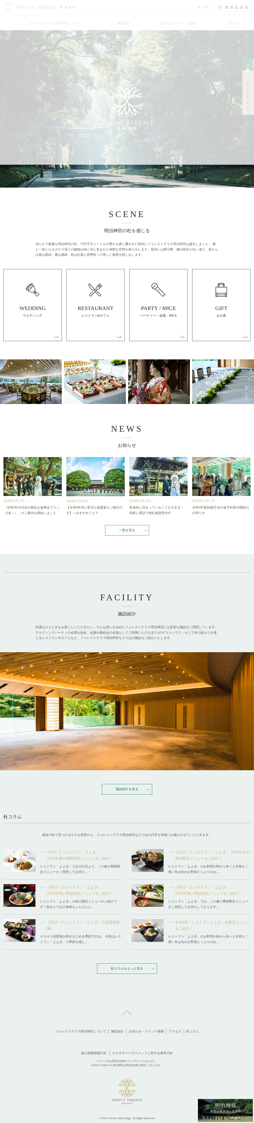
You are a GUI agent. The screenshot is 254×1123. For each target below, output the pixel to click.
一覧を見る (127, 530)
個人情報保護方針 (94, 1053)
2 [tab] (123, 181)
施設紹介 (117, 1031)
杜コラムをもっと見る (127, 968)
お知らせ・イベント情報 (146, 1031)
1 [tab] (116, 181)
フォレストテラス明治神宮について (80, 1031)
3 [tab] (130, 181)
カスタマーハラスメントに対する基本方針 (142, 1053)
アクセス (175, 1031)
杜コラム (192, 1031)
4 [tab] (137, 181)
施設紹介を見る (127, 789)
